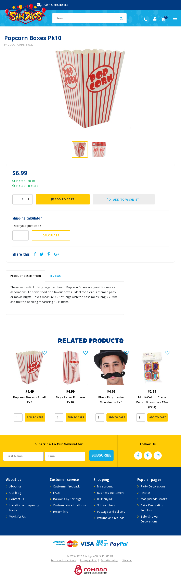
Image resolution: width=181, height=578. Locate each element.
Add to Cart (62, 199)
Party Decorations (153, 486)
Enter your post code (26, 226)
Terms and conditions (63, 560)
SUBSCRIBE (101, 455)
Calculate (50, 235)
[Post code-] (20, 235)
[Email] (65, 456)
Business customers (111, 493)
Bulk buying (105, 499)
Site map (127, 560)
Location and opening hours (24, 507)
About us (15, 486)
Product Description (25, 276)
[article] (29, 388)
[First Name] (23, 456)
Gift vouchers (106, 505)
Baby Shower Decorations (150, 519)
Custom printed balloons (70, 505)
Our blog (15, 493)
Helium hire (60, 512)
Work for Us (17, 516)
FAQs (56, 493)
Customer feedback (66, 486)
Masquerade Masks (154, 499)
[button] (124, 199)
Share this (21, 254)
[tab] (25, 276)
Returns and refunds (111, 518)
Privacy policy (88, 560)
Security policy (109, 560)
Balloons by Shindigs (67, 499)
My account (105, 486)
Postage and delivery (111, 512)
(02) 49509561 (146, 19)
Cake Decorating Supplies (152, 507)
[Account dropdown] (155, 18)
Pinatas (146, 493)
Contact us (16, 499)
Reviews (55, 276)
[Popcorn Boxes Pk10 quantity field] (22, 199)
